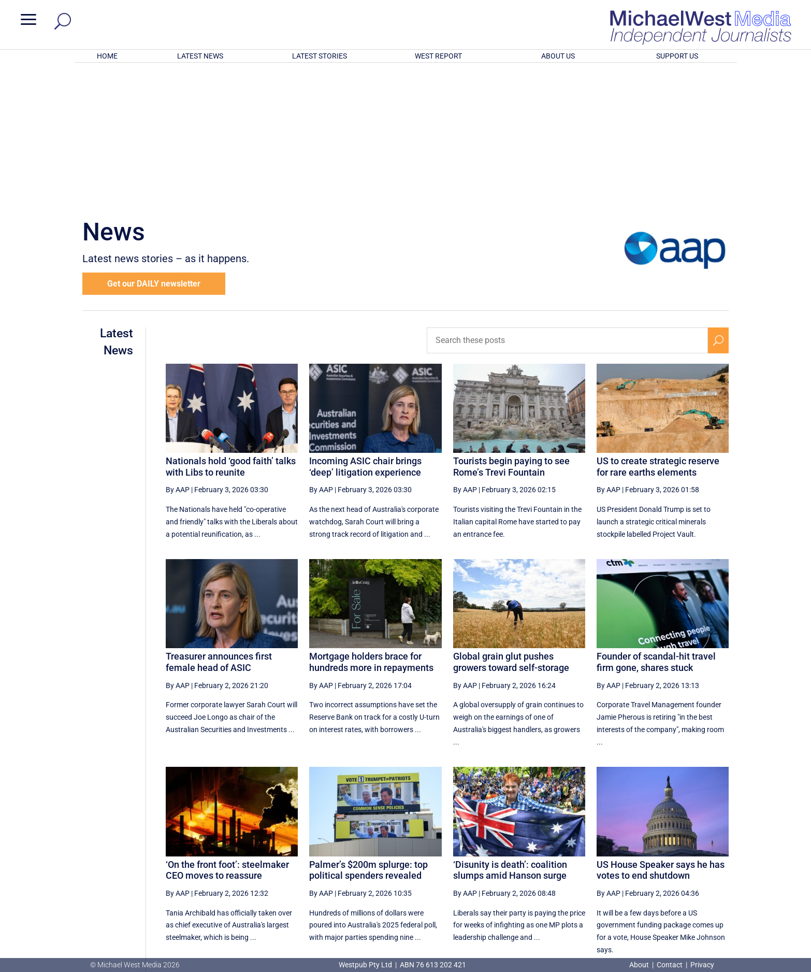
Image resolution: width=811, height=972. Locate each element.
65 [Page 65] (670, 859)
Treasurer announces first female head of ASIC (219, 526)
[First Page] (466, 859)
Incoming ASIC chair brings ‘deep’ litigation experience (365, 331)
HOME (107, 56)
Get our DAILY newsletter (153, 148)
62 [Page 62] (592, 859)
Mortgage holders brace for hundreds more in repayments (371, 526)
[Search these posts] (567, 205)
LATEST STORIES (319, 56)
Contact (670, 965)
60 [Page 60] (539, 859)
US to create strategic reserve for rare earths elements (658, 331)
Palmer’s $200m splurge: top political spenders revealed (368, 734)
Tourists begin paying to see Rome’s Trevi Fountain (511, 331)
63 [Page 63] (618, 859)
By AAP (178, 354)
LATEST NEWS (200, 56)
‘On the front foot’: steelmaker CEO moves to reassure (227, 734)
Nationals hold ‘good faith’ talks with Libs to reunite (231, 331)
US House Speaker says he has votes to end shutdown (661, 734)
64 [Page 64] (644, 859)
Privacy (702, 965)
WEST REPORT (438, 56)
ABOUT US (558, 56)
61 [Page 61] (565, 859)
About (639, 965)
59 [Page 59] (513, 859)
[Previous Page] (489, 859)
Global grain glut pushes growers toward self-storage (511, 526)
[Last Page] (717, 859)
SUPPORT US (677, 56)
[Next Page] (694, 859)
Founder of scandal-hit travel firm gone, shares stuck (656, 526)
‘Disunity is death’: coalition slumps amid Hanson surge (510, 734)
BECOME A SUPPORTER (756, 899)
